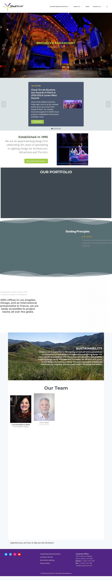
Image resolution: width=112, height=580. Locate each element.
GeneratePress (66, 573)
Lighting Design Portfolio (61, 6)
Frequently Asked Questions (50, 554)
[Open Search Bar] (107, 6)
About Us (79, 6)
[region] (56, 276)
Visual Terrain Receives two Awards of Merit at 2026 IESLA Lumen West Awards (44, 93)
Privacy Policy (45, 563)
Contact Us (99, 6)
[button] (2, 45)
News (87, 6)
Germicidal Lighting (47, 560)
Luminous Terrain (46, 557)
